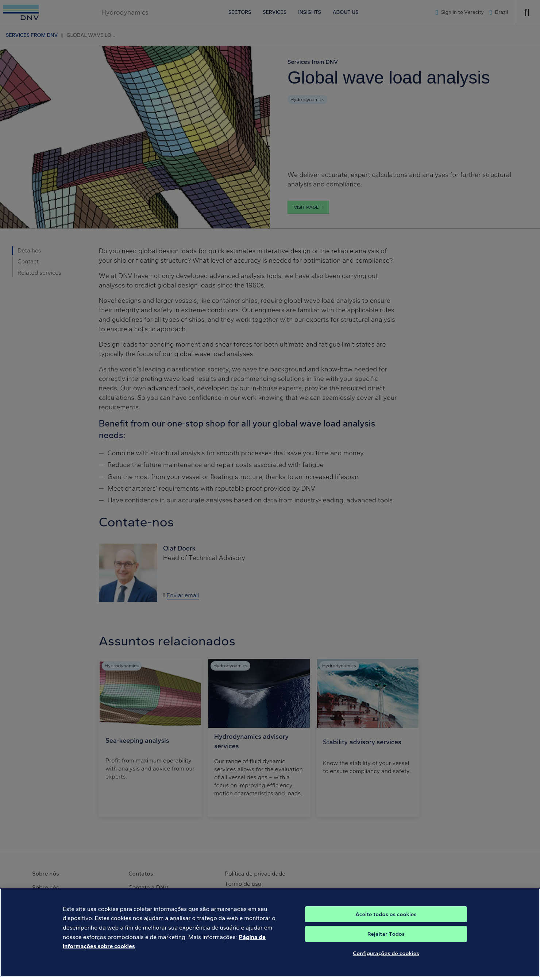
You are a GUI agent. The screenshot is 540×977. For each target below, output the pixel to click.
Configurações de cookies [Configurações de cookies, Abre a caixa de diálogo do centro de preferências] (386, 958)
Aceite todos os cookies (386, 919)
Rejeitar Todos (386, 939)
